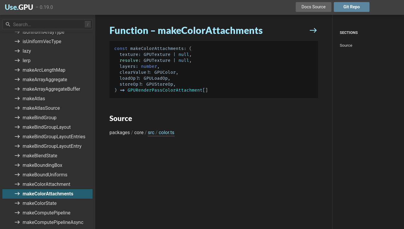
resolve (129, 60)
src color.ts (161, 132)
